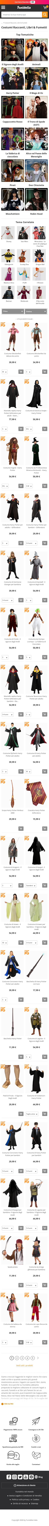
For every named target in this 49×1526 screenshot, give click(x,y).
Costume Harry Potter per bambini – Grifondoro (36, 526)
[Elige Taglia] (5, 372)
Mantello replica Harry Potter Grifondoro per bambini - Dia (12, 698)
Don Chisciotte (36, 185)
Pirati (13, 185)
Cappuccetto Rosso (12, 121)
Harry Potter (12, 93)
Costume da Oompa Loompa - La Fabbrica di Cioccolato (36, 641)
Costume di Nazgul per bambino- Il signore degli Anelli (12, 1212)
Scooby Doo (24, 264)
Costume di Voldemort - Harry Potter (36, 1097)
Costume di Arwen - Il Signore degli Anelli (12, 925)
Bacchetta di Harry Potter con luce (36, 982)
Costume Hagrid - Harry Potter (12, 469)
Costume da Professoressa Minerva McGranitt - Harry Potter (36, 470)
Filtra (5, 311)
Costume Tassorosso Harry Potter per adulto (36, 697)
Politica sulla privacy (21, 1499)
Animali (36, 64)
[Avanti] (38, 1358)
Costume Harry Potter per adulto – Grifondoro (12, 526)
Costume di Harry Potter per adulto (36, 754)
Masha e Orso (9, 283)
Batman (9, 301)
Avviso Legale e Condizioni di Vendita (25, 1495)
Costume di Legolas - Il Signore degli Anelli (36, 1039)
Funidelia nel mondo (25, 1491)
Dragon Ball (40, 264)
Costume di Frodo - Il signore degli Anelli (12, 640)
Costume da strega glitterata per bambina (36, 1268)
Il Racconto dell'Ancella (40, 302)
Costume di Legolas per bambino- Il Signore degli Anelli (36, 1212)
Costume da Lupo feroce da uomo (36, 1325)
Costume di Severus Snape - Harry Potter (36, 411)
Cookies (36, 1499)
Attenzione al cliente (24, 1485)
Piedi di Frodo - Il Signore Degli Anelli (12, 1097)
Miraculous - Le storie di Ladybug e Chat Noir (40, 243)
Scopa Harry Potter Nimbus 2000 (12, 811)
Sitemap (34, 1503)
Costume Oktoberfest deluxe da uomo (12, 354)
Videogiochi (9, 264)
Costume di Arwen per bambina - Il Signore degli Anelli (36, 926)
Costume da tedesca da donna (13, 1325)
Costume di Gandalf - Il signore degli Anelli (36, 583)
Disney (8, 241)
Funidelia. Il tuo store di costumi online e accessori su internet (24, 7)
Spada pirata (13, 1267)
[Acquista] (21, 372)
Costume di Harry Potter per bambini (36, 1154)
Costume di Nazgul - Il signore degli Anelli (36, 868)
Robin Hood (36, 213)
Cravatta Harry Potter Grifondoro (36, 811)
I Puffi (24, 283)
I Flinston (40, 283)
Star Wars (24, 241)
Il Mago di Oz (36, 93)
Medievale (24, 301)
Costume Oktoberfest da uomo (36, 354)
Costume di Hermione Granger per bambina (12, 583)
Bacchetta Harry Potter (13, 1038)
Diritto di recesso (20, 1503)
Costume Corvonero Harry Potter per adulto (12, 982)
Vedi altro (8, 1404)
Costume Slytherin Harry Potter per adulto (12, 754)
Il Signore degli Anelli (13, 64)
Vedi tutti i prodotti (24, 1365)
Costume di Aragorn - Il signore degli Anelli (12, 868)
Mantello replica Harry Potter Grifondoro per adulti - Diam (12, 413)
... (1, 23)
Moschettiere (12, 213)
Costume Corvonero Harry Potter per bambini (12, 1154)
